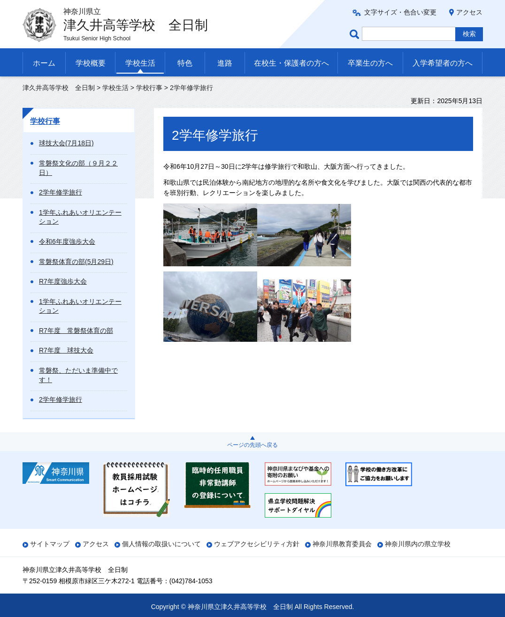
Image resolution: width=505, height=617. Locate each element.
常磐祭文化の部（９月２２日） (78, 167)
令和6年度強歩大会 (67, 241)
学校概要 (91, 63)
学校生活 (140, 63)
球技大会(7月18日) (66, 143)
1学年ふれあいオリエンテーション (80, 217)
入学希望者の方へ (443, 63)
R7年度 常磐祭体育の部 (76, 330)
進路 (224, 63)
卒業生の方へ (370, 63)
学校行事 (149, 87)
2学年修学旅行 (60, 192)
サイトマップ (49, 544)
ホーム (44, 63)
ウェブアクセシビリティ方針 (256, 544)
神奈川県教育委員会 (342, 544)
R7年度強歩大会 (63, 281)
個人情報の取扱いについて (161, 544)
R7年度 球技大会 (66, 350)
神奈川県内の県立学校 (418, 544)
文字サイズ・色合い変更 (400, 12)
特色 (184, 63)
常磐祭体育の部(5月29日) (76, 261)
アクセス (469, 12)
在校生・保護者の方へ (291, 63)
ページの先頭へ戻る (252, 445)
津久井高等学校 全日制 (59, 87)
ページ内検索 (356, 34)
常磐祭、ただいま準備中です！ (78, 375)
